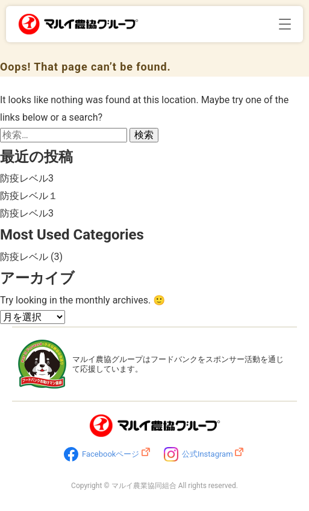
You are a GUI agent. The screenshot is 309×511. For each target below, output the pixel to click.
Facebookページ (110, 454)
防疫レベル (24, 256)
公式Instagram (207, 454)
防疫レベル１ (29, 196)
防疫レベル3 (27, 178)
